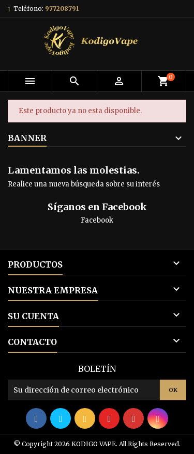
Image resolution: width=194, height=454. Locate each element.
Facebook (97, 220)
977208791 (62, 8)
